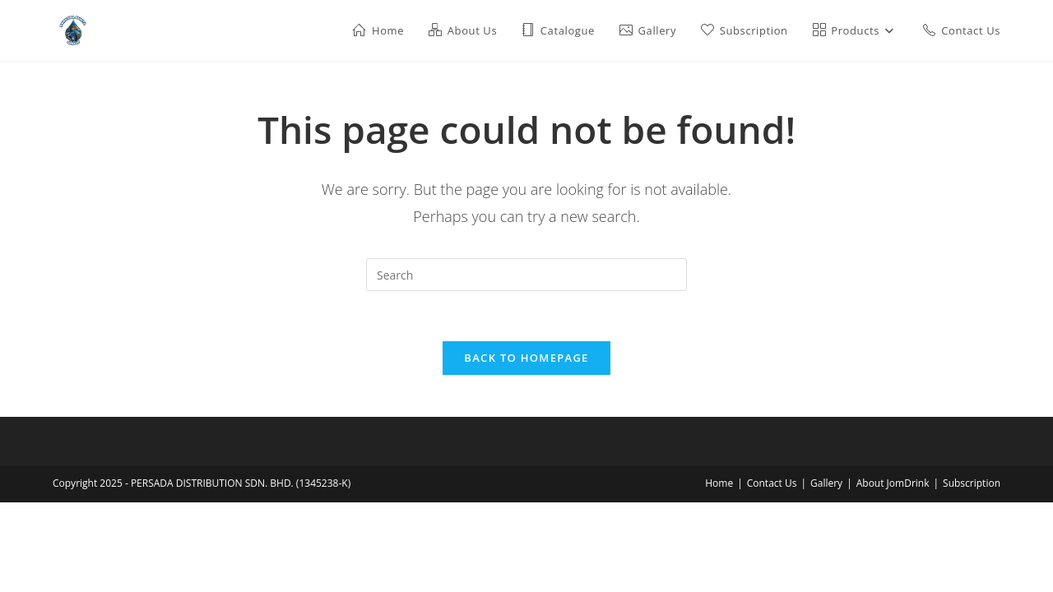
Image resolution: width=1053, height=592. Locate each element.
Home (719, 483)
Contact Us (772, 483)
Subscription (971, 483)
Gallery (826, 483)
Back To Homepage (526, 357)
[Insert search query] (526, 274)
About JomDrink (893, 483)
